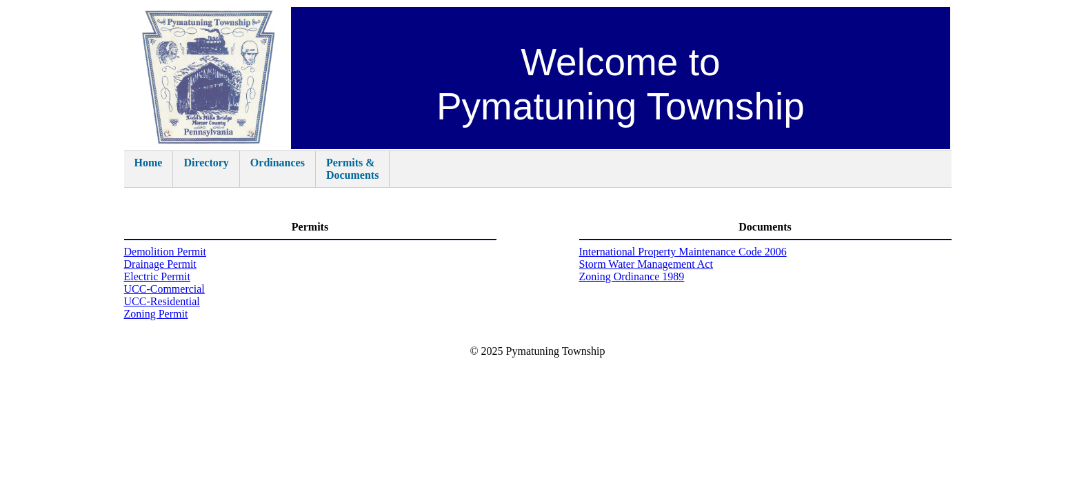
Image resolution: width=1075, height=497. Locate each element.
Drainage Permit (160, 264)
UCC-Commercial (164, 289)
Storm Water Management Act (646, 264)
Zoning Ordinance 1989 (632, 276)
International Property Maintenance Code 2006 (683, 251)
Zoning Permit (156, 314)
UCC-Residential (162, 301)
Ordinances (277, 169)
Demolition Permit (165, 251)
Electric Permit (157, 276)
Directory (205, 169)
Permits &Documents (352, 169)
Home (148, 169)
